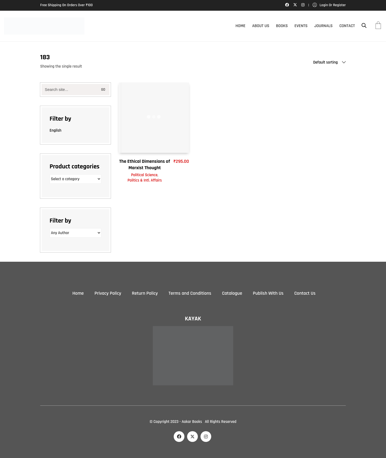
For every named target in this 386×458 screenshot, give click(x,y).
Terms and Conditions (190, 293)
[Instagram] (206, 436)
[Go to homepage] (44, 26)
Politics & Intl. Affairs (145, 180)
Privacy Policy (107, 293)
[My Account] (329, 5)
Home (78, 293)
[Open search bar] (364, 25)
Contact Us (305, 293)
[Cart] (378, 26)
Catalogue (232, 293)
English (55, 130)
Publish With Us (268, 293)
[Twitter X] (192, 436)
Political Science (144, 175)
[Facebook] (179, 436)
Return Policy (145, 293)
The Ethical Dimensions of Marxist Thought (144, 164)
